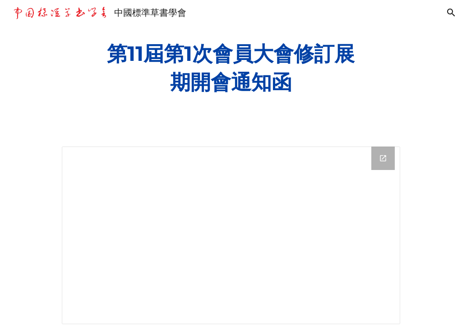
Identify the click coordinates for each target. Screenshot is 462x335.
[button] (451, 12)
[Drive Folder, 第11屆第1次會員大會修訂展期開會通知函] (231, 235)
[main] (231, 68)
